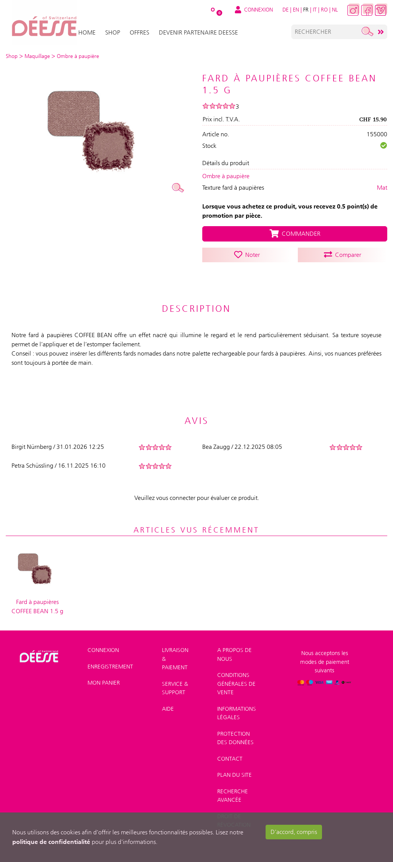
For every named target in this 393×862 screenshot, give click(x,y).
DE (285, 9)
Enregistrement (110, 666)
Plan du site (234, 774)
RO (324, 9)
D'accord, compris (294, 832)
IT (315, 9)
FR (306, 9)
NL (335, 9)
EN (296, 9)
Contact (230, 758)
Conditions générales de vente (236, 684)
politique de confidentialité (51, 841)
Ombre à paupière (225, 176)
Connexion (103, 650)
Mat (382, 187)
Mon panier (104, 682)
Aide (168, 708)
